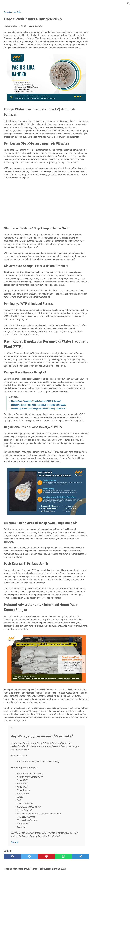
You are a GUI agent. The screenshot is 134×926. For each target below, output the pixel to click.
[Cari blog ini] (128, 3)
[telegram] (80, 856)
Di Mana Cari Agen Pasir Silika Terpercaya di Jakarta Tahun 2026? (38, 405)
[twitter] (29, 856)
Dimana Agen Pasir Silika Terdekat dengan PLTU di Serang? (36, 401)
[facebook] (12, 856)
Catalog (14, 842)
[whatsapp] (63, 856)
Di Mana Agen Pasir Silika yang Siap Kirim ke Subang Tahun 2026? (38, 409)
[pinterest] (46, 856)
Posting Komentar (35, 26)
